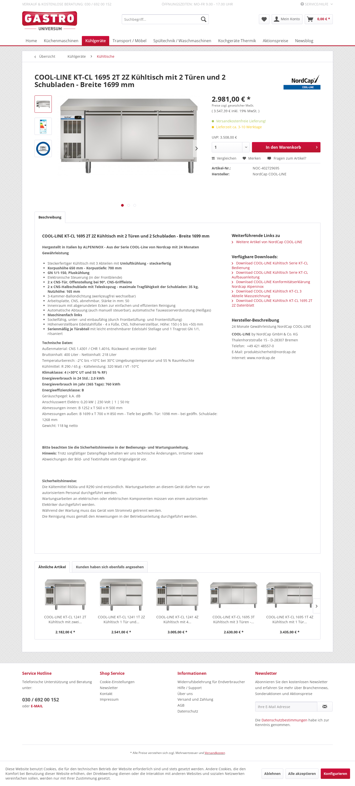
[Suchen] (203, 19)
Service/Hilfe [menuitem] (315, 4)
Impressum (109, 699)
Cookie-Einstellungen (117, 681)
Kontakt (106, 693)
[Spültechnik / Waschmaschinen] (182, 40)
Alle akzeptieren (302, 773)
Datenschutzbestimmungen (284, 720)
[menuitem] (165, 19)
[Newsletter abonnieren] (325, 707)
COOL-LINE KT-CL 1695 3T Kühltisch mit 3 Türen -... (234, 619)
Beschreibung (49, 217)
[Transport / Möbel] (129, 40)
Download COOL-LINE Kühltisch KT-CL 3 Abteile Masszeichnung (267, 293)
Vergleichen (224, 158)
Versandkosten (215, 753)
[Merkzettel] (264, 19)
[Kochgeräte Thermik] (237, 40)
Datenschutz (188, 711)
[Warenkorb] (319, 19)
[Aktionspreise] (275, 40)
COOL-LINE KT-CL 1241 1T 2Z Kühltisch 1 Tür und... (121, 619)
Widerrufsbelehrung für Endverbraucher (211, 681)
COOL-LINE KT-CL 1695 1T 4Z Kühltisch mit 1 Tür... (289, 619)
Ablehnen (272, 773)
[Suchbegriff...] (165, 19)
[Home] (31, 40)
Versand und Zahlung (195, 699)
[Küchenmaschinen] (61, 40)
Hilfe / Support (190, 687)
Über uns (185, 693)
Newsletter (109, 687)
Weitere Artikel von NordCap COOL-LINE (267, 241)
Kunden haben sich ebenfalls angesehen (110, 567)
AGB (181, 705)
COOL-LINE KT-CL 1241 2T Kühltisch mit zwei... (65, 619)
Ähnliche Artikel (52, 567)
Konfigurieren (335, 773)
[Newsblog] (304, 40)
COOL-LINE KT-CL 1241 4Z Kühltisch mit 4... (177, 619)
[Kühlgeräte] (95, 40)
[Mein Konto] (287, 19)
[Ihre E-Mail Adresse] (286, 707)
